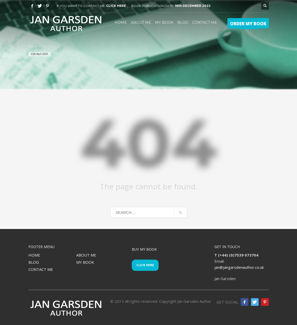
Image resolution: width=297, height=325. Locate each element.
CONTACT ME (40, 269)
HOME (34, 255)
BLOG (33, 262)
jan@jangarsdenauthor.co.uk (239, 267)
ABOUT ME (86, 255)
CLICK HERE (116, 6)
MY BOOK (85, 262)
